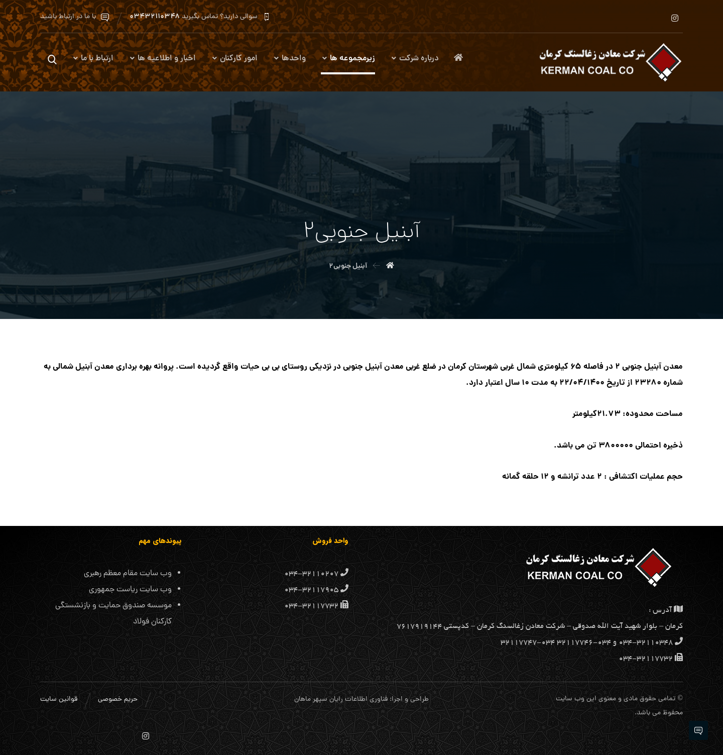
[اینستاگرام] (675, 18)
